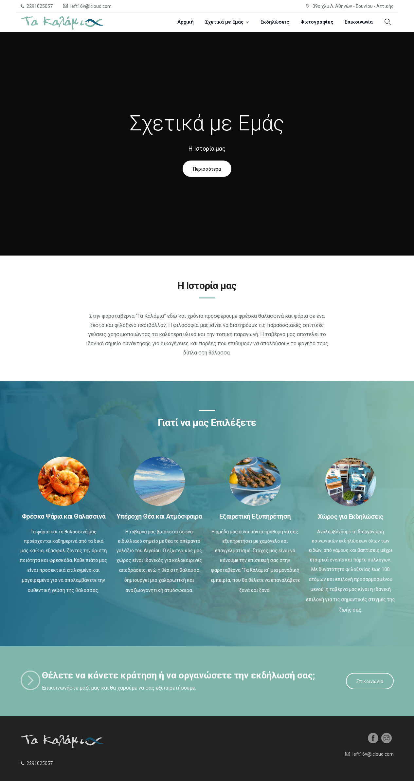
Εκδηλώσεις (275, 22)
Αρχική (185, 22)
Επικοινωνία (359, 22)
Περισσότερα (207, 169)
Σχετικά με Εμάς (224, 22)
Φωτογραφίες (316, 22)
